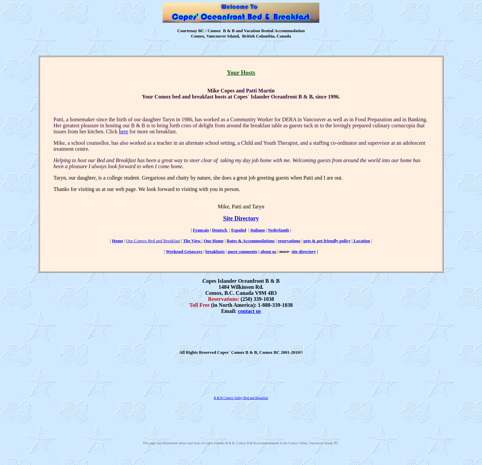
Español (238, 229)
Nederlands (278, 229)
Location (361, 240)
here (123, 131)
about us (268, 251)
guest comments (242, 251)
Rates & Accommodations (251, 240)
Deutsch (220, 229)
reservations (289, 240)
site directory (304, 251)
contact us (249, 311)
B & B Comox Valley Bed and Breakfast (241, 398)
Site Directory (241, 218)
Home (117, 240)
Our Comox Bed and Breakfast (153, 240)
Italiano (257, 229)
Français (201, 229)
